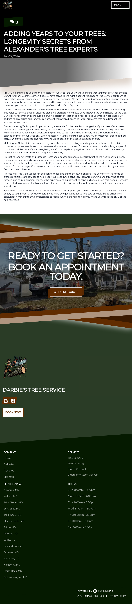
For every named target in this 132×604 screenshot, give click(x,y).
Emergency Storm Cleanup (83, 474)
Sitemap (9, 476)
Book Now (13, 412)
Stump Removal (77, 469)
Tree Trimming (76, 463)
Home (7, 458)
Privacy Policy (117, 595)
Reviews (9, 470)
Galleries (9, 464)
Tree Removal (75, 458)
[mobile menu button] (120, 5)
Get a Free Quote (66, 292)
